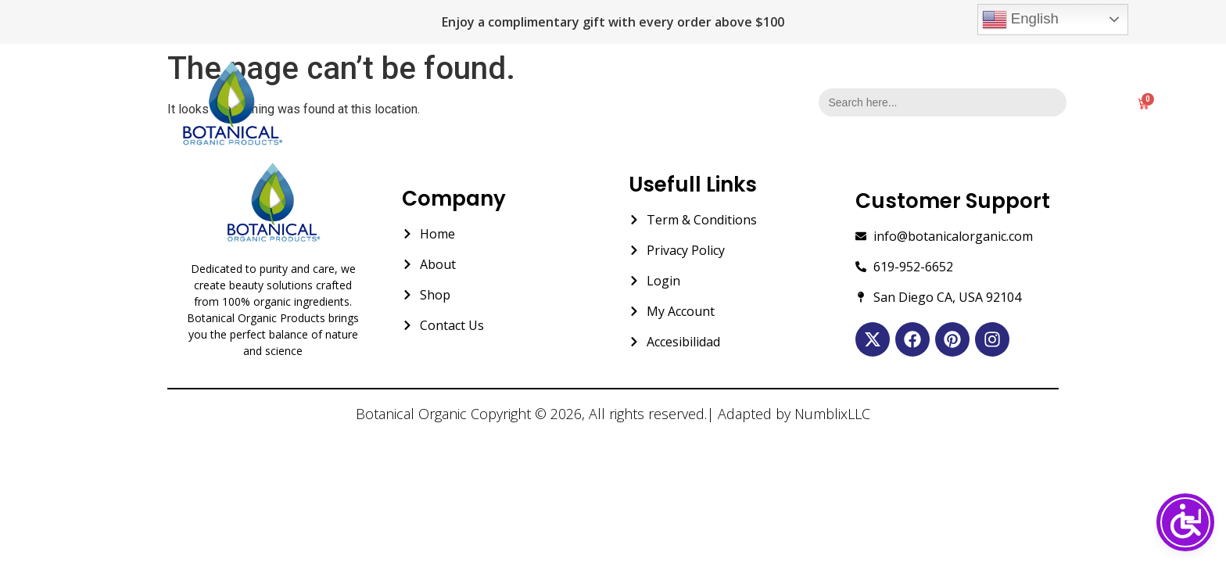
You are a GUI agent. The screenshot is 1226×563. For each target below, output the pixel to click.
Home (499, 103)
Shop (631, 103)
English (1020, 19)
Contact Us (711, 103)
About (566, 103)
